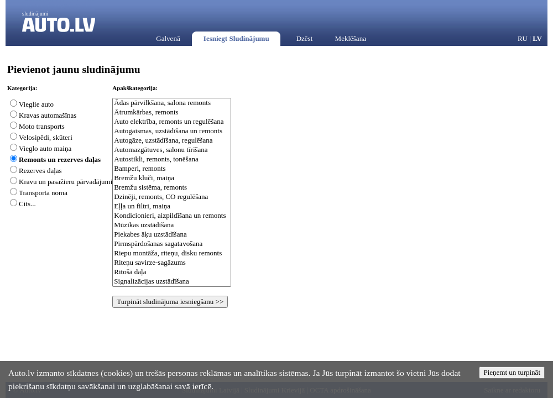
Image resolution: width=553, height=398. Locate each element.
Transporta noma (43, 192)
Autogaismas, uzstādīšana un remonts (171, 131)
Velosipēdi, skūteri (45, 137)
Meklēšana (350, 38)
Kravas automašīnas (47, 115)
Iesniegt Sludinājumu (236, 38)
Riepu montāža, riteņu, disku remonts (171, 253)
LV (537, 38)
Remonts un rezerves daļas (60, 159)
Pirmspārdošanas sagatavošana (171, 244)
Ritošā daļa (171, 272)
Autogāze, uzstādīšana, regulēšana (171, 140)
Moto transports (42, 126)
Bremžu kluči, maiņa (171, 178)
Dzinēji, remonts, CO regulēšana (171, 197)
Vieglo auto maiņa (45, 148)
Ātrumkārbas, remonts (171, 112)
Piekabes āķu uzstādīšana (171, 234)
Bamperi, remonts (171, 169)
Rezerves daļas (40, 170)
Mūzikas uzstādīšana (171, 225)
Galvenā (168, 38)
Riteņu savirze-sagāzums (171, 263)
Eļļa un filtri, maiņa (171, 206)
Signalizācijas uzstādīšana (171, 281)
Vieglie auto (36, 104)
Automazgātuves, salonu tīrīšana (171, 150)
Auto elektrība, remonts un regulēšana (171, 122)
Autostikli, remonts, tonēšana (171, 159)
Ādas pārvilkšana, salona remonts (171, 103)
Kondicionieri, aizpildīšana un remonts (171, 216)
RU (523, 38)
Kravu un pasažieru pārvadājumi (65, 181)
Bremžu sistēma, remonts (171, 187)
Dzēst (304, 38)
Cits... (27, 204)
